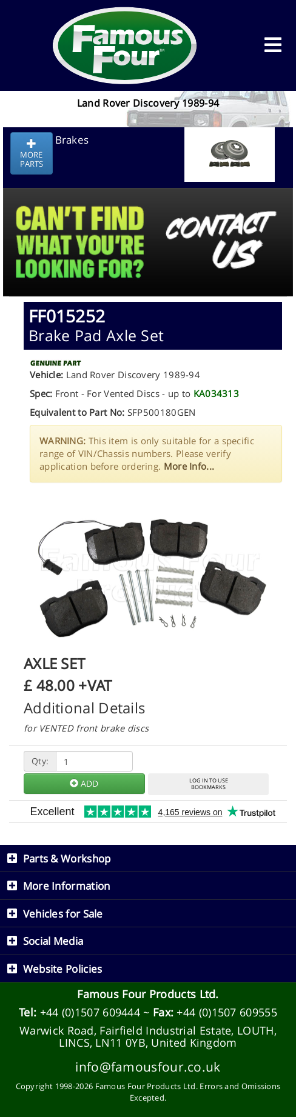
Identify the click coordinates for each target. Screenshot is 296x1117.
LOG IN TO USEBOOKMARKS (208, 783)
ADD (84, 783)
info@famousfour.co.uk (147, 1066)
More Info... (189, 466)
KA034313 (216, 393)
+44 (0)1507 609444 (90, 1012)
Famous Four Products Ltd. (148, 994)
